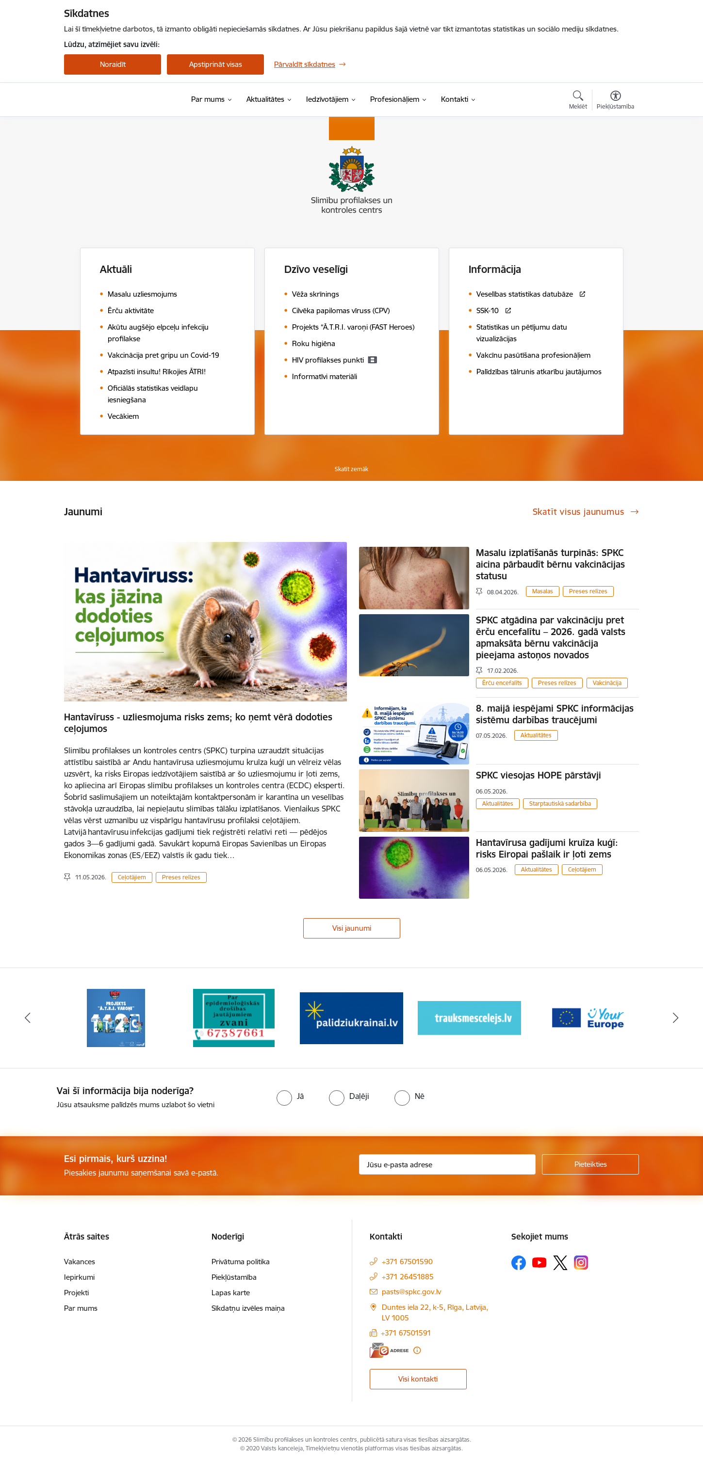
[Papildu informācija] (417, 1350)
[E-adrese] (389, 1350)
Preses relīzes (181, 877)
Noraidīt (113, 64)
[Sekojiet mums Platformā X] (560, 1263)
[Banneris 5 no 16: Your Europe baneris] (587, 1017)
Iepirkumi (79, 1277)
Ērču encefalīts (502, 682)
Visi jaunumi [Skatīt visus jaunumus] (351, 928)
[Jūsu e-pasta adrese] (447, 1164)
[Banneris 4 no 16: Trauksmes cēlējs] (469, 1017)
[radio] (290, 1096)
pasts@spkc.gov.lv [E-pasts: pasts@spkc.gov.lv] (411, 1291)
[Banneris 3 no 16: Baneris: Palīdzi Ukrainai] (351, 1017)
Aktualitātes (536, 735)
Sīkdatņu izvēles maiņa (248, 1308)
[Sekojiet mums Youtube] (539, 1262)
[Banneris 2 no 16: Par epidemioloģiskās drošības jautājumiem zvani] (234, 1017)
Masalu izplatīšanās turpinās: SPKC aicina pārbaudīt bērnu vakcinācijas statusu (550, 564)
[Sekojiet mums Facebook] (518, 1263)
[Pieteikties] (590, 1164)
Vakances (79, 1261)
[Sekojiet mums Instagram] (581, 1263)
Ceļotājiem (132, 877)
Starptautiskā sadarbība (560, 803)
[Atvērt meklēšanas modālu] (578, 101)
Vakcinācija (607, 682)
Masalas (542, 591)
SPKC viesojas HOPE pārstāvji (540, 775)
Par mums (81, 1308)
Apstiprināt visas (215, 64)
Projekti (76, 1292)
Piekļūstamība (234, 1277)
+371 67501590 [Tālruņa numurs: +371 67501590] (407, 1261)
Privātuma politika (241, 1261)
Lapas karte (231, 1292)
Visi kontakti (418, 1378)
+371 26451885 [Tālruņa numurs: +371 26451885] (408, 1276)
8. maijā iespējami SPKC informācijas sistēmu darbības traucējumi (555, 714)
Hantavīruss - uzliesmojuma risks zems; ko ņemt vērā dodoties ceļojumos (198, 722)
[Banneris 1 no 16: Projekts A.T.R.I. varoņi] (116, 1017)
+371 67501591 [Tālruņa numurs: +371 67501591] (406, 1332)
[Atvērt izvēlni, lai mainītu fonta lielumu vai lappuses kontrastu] (615, 101)
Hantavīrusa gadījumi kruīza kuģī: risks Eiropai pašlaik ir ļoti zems (547, 848)
